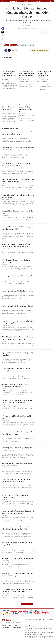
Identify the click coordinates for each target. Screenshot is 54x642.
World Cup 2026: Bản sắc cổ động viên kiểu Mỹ (17, 276)
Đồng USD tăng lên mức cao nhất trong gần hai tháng (17, 212)
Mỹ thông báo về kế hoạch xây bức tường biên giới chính (17, 417)
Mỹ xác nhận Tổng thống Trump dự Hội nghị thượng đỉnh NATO (17, 496)
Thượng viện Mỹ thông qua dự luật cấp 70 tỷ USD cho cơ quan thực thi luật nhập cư (16, 245)
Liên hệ (48, 622)
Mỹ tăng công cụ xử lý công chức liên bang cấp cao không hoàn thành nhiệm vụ (17, 385)
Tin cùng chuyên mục (11, 128)
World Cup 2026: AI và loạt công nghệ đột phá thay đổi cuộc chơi (17, 449)
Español (36, 1)
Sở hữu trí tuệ (28, 619)
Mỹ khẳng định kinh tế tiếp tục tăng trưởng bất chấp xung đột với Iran (17, 464)
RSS (43, 619)
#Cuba (6, 45)
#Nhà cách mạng (23, 45)
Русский (43, 1)
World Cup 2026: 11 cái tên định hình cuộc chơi (17, 291)
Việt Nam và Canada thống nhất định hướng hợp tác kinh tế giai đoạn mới (18, 180)
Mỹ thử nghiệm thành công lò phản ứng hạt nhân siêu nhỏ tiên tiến (16, 261)
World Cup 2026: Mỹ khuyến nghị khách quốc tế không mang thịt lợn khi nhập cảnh (18, 512)
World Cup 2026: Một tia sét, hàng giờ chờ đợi (17, 306)
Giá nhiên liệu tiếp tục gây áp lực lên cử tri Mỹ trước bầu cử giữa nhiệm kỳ (17, 133)
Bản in (2, 35)
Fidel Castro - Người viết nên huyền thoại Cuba (9, 107)
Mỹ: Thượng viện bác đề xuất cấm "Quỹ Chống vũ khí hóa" (17, 354)
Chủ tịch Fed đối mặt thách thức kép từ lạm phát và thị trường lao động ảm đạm (16, 480)
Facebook (2, 28)
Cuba (32, 45)
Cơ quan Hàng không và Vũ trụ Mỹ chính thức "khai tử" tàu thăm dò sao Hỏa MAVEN (17, 528)
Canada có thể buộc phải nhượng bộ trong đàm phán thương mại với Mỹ (18, 228)
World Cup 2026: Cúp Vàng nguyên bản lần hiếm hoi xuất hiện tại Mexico (16, 164)
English (27, 1)
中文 (40, 1)
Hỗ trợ (46, 619)
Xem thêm (27, 604)
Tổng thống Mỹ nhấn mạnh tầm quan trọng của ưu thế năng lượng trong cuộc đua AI (18, 338)
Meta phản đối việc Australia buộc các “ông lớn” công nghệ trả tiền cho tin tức (18, 544)
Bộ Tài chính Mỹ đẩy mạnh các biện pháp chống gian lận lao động (18, 196)
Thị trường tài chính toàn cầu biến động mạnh (17, 558)
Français (32, 1)
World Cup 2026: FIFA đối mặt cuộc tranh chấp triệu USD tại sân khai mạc (18, 149)
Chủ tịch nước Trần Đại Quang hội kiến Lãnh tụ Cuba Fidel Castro (44, 73)
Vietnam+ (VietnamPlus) (13, 1)
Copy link (2, 39)
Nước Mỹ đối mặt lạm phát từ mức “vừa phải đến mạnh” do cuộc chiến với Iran (17, 590)
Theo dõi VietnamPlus (36, 50)
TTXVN (31, 622)
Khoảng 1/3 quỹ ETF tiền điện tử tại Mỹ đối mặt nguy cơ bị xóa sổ (18, 322)
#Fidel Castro (14, 45)
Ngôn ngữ (51, 619)
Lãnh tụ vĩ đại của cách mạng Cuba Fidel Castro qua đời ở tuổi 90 (26, 108)
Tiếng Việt (23, 1)
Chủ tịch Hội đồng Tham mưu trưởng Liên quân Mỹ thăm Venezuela (16, 369)
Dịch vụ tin (36, 622)
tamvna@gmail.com (29, 630)
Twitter (2, 32)
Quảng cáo (42, 622)
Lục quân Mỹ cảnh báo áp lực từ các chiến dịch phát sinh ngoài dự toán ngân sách (17, 401)
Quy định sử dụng (37, 619)
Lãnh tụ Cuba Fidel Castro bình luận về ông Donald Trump (26, 73)
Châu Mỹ (30, 4)
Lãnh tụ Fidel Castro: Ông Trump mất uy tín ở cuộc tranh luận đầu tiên (9, 74)
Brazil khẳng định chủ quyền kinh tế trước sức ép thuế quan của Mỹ (17, 574)
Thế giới (23, 4)
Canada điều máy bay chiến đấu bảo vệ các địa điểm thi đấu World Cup (17, 433)
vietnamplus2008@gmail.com (35, 634)
